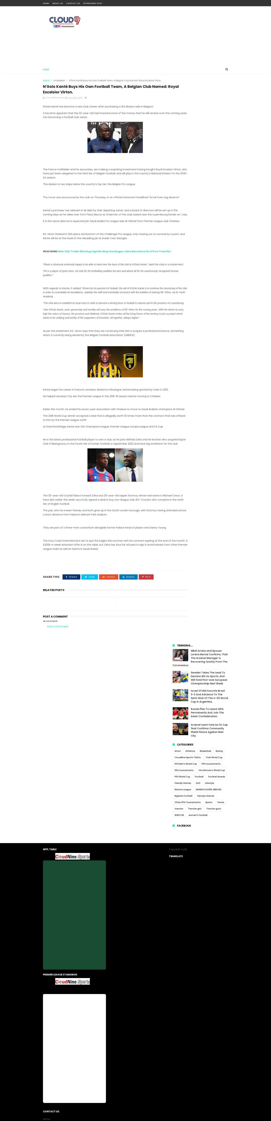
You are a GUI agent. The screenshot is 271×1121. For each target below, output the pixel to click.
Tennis (220, 247)
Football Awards (216, 222)
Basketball (205, 196)
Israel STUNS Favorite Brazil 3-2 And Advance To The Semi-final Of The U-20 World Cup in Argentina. (209, 142)
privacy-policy (128, 1037)
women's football (198, 260)
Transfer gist (195, 254)
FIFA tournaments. (184, 215)
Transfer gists (213, 254)
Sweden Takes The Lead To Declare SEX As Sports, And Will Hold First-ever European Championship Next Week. (209, 123)
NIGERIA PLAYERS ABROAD (208, 235)
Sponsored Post (93, 3)
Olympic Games (205, 241)
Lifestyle (209, 228)
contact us (146, 1037)
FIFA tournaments (211, 209)
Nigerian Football (183, 241)
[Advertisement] (165, 35)
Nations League (183, 235)
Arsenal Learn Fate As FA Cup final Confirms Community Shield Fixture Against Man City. (209, 176)
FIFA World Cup (182, 222)
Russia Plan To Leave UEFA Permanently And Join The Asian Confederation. (207, 158)
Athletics (190, 196)
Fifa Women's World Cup (212, 215)
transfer (179, 254)
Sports (208, 247)
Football (199, 222)
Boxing (219, 196)
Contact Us (73, 3)
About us (112, 1037)
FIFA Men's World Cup (186, 209)
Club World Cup (214, 203)
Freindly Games (183, 228)
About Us (57, 3)
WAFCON (179, 260)
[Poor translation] (12, 1070)
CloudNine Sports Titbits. (188, 203)
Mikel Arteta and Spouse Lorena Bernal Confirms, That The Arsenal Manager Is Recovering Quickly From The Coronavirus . (200, 104)
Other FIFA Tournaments (188, 247)
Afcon (178, 196)
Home (46, 3)
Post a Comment (57, 669)
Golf (198, 228)
